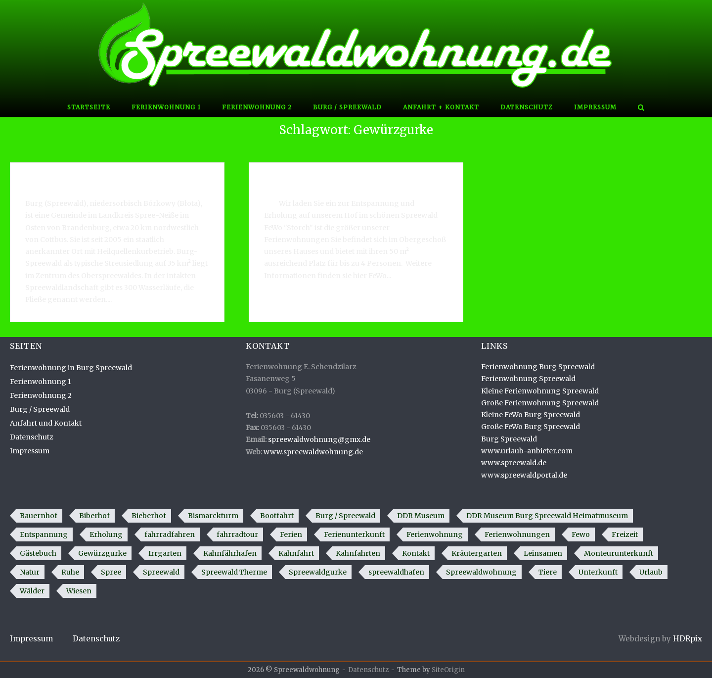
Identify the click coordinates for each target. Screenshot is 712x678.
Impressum (595, 107)
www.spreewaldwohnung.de (313, 451)
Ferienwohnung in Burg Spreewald (333, 180)
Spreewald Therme (234, 572)
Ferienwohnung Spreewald (528, 378)
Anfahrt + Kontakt (441, 107)
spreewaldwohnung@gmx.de (319, 439)
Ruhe (70, 572)
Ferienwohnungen (517, 534)
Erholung (106, 534)
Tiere (547, 572)
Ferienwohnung (434, 534)
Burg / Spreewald (347, 107)
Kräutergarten (476, 553)
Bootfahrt (277, 515)
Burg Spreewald (509, 439)
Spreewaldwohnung (481, 572)
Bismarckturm (213, 515)
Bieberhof (149, 515)
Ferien (291, 534)
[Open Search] (641, 108)
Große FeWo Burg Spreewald (530, 426)
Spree (111, 572)
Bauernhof (38, 515)
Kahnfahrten (358, 553)
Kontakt (416, 553)
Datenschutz (526, 107)
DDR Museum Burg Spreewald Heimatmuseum (547, 515)
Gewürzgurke (102, 553)
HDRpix (687, 638)
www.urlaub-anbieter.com (527, 450)
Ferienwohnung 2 (257, 107)
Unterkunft (598, 572)
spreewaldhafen (396, 572)
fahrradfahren (169, 534)
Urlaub (651, 572)
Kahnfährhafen (230, 553)
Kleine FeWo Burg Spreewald (530, 414)
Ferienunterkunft (354, 534)
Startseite (88, 107)
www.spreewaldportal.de (524, 475)
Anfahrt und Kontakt (46, 423)
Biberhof (94, 515)
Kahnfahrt (296, 553)
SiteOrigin (448, 670)
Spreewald (161, 572)
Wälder (32, 590)
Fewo (581, 534)
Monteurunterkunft (618, 553)
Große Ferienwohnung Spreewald (540, 402)
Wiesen (78, 590)
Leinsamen (543, 553)
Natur (30, 572)
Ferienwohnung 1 (166, 107)
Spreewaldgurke (318, 572)
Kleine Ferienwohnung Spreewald (540, 391)
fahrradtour (237, 534)
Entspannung (44, 534)
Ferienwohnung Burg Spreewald (538, 366)
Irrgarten (164, 553)
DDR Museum (421, 515)
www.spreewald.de (513, 462)
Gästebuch (38, 553)
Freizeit (625, 534)
